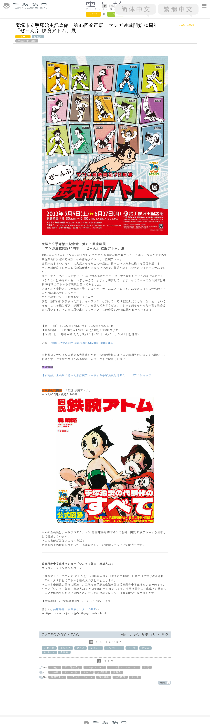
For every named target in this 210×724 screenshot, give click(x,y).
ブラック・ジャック (81, 677)
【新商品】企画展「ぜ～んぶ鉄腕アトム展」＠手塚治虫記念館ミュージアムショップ (96, 375)
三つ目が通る (72, 667)
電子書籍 (104, 677)
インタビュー (114, 648)
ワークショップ (95, 667)
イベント (95, 648)
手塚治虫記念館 (27, 41)
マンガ (145, 648)
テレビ (87, 672)
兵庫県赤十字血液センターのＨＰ (74, 609)
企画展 (38, 36)
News (93, 14)
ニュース (23, 36)
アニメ (80, 648)
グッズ (132, 648)
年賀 (146, 667)
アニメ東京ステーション (124, 667)
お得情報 (102, 672)
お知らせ (49, 648)
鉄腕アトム (57, 677)
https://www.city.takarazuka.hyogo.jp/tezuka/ (82, 342)
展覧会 (117, 672)
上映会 (55, 667)
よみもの (65, 648)
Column (116, 14)
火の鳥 (55, 672)
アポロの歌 (70, 672)
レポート (49, 652)
